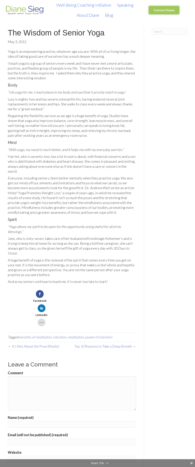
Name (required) (21, 394)
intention (59, 314)
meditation (76, 314)
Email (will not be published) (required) (38, 411)
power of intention (98, 314)
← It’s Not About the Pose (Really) (33, 322)
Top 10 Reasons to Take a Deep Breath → (105, 322)
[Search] (169, 31)
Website (14, 429)
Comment (15, 349)
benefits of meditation (35, 314)
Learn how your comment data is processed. (98, 455)
